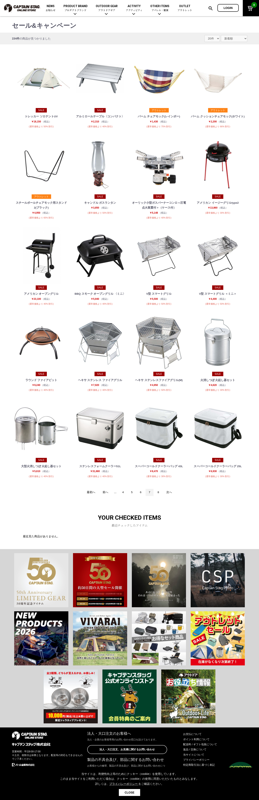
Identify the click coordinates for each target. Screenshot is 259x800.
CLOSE (129, 792)
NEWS (50, 8)
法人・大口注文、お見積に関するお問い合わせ (127, 754)
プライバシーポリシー (197, 764)
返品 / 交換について (195, 754)
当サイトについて (194, 759)
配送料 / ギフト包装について (201, 748)
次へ (170, 496)
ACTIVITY (134, 8)
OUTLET (184, 8)
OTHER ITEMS (159, 8)
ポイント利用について (197, 743)
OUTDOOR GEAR (107, 8)
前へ (104, 496)
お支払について (193, 738)
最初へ (90, 496)
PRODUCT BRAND (75, 8)
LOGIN (228, 8)
